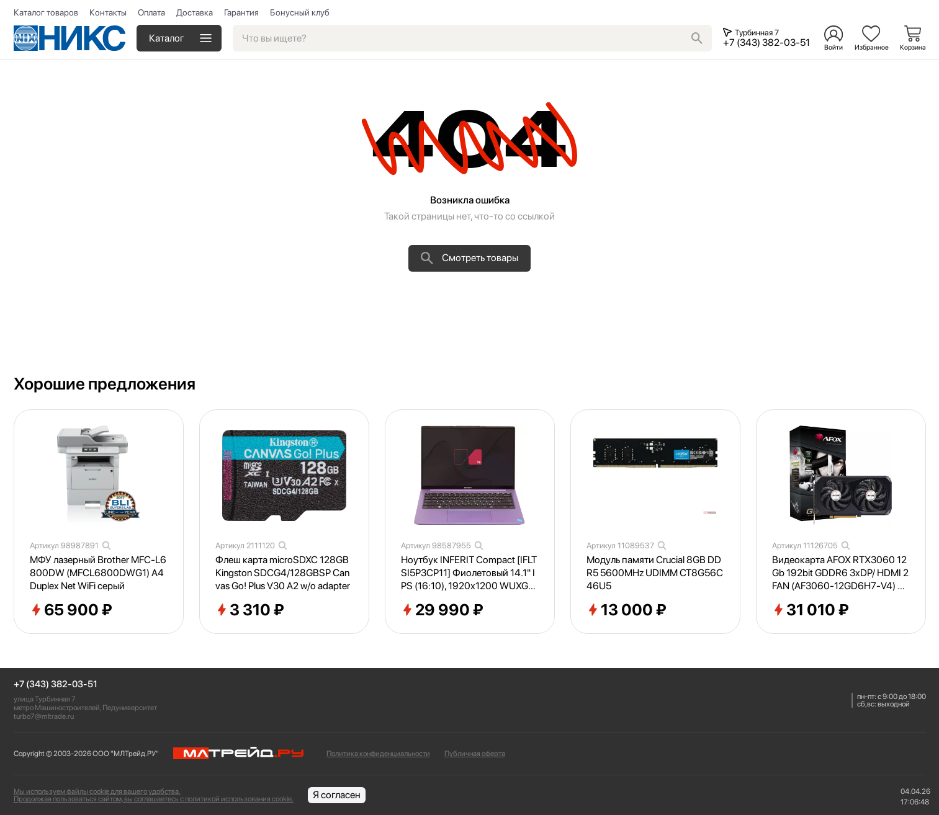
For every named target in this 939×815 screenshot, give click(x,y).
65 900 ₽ (71, 610)
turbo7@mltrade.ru (44, 716)
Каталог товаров (46, 12)
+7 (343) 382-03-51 (55, 684)
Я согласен (337, 795)
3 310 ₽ (249, 610)
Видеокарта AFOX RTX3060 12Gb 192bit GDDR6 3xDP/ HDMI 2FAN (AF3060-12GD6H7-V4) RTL (840, 573)
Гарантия (241, 12)
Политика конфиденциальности (378, 753)
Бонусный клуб (300, 12)
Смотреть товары (469, 258)
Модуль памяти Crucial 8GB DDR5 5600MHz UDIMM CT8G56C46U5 (654, 573)
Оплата (151, 12)
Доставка (194, 12)
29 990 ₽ (442, 610)
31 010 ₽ (810, 610)
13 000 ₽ (626, 610)
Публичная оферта (474, 753)
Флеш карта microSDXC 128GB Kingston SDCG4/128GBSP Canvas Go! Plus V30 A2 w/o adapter (282, 573)
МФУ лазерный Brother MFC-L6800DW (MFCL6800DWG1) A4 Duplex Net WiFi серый (98, 573)
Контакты (108, 12)
